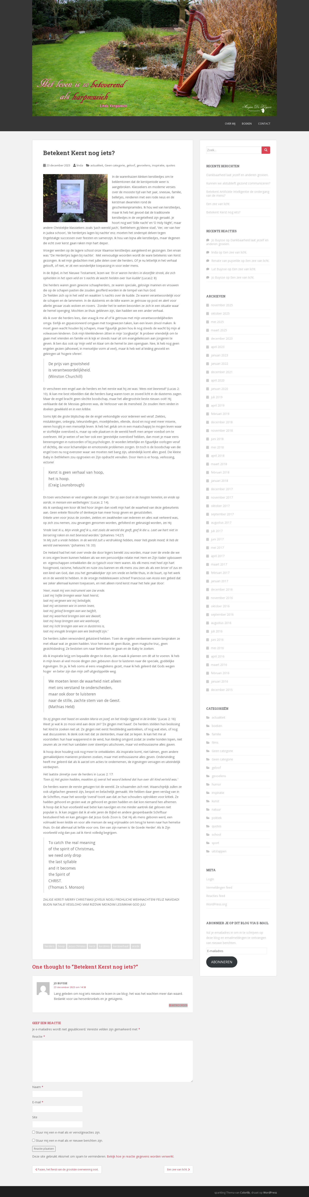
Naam (37, 1087)
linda (80, 165)
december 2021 (222, 372)
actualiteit (96, 165)
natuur (216, 809)
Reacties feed (215, 896)
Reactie (38, 1036)
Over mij (230, 123)
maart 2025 (219, 330)
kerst (92, 946)
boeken (217, 726)
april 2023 (217, 347)
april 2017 (217, 556)
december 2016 (222, 589)
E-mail (37, 1102)
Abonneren (221, 962)
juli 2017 (217, 531)
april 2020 (217, 380)
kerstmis (104, 946)
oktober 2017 (220, 506)
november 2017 (222, 497)
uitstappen (219, 851)
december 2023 (222, 338)
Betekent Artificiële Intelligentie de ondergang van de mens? (237, 193)
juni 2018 (217, 439)
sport (215, 843)
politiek (217, 818)
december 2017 (222, 489)
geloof (131, 165)
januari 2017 (219, 581)
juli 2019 (217, 397)
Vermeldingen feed (219, 887)
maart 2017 (219, 564)
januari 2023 (219, 355)
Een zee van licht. (218, 204)
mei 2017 (217, 548)
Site (34, 1117)
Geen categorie (115, 165)
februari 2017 (220, 573)
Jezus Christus (77, 946)
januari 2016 (219, 681)
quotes (170, 165)
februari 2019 (220, 414)
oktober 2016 (220, 606)
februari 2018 (220, 472)
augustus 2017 (221, 522)
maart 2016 (219, 665)
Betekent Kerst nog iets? (223, 212)
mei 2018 (217, 447)
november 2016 (222, 598)
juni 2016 (217, 640)
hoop (61, 946)
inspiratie (158, 165)
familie (216, 734)
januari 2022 (219, 364)
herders (49, 946)
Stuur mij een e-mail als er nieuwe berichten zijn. (69, 1140)
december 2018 (222, 422)
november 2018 (222, 430)
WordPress (270, 1192)
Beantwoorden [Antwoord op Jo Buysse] (178, 1005)
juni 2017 (217, 539)
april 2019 (217, 405)
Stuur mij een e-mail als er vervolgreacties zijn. (68, 1132)
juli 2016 (217, 631)
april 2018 (217, 456)
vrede (135, 946)
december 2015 (222, 690)
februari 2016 (220, 673)
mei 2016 (217, 648)
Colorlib (245, 1192)
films (215, 742)
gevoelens (143, 165)
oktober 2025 (220, 313)
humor (216, 784)
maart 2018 (219, 464)
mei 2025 (217, 322)
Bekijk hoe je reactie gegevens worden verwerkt (140, 1156)
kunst (215, 801)
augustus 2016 (221, 623)
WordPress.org (216, 904)
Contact (264, 123)
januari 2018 (219, 481)
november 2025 (222, 305)
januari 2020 (219, 389)
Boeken (247, 123)
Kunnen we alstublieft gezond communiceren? (238, 183)
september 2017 (222, 514)
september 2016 (222, 614)
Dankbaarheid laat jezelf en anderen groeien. (237, 175)
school (216, 834)
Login (210, 879)
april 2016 (217, 656)
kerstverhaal (120, 946)
